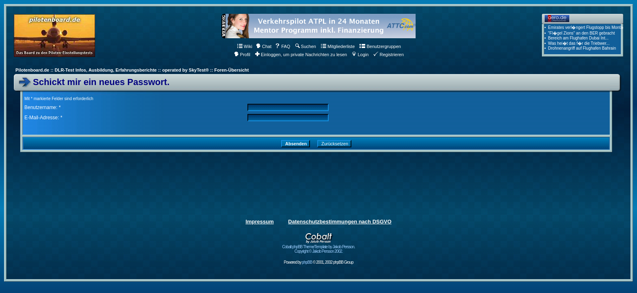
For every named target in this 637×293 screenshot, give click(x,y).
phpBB (307, 262)
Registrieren (388, 54)
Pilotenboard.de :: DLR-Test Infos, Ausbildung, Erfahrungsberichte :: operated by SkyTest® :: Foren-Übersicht (132, 70)
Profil (242, 54)
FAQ (282, 46)
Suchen (305, 46)
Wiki (244, 46)
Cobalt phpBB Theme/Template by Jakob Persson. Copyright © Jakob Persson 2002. (318, 247)
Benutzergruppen (380, 46)
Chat (263, 46)
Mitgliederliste (338, 46)
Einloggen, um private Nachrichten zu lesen (301, 54)
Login (360, 54)
